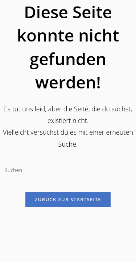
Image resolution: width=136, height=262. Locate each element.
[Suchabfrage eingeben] (68, 170)
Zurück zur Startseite (68, 199)
